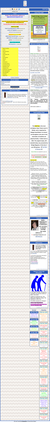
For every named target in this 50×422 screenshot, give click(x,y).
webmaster (34, 253)
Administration (4, 75)
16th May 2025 (34, 312)
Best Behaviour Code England (7, 69)
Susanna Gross (34, 263)
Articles (3, 60)
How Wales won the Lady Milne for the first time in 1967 (39, 87)
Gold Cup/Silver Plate (5, 54)
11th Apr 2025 (34, 319)
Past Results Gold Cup (5, 63)
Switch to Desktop (15, 77)
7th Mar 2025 (34, 332)
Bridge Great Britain (5, 48)
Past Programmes (5, 57)
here (40, 106)
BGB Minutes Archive (5, 66)
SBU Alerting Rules (5, 72)
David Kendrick (35, 262)
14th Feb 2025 (34, 339)
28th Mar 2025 (34, 326)
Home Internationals (5, 51)
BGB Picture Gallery (9, 101)
